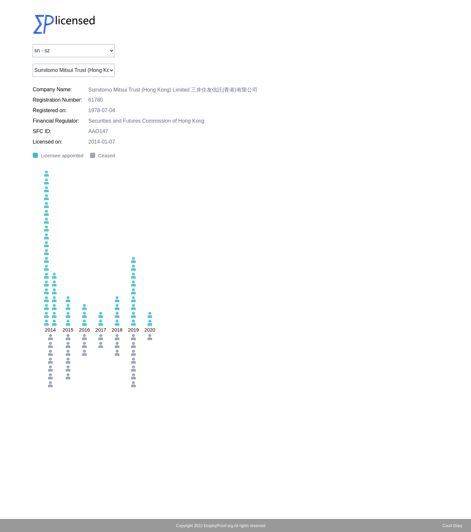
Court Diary (452, 525)
